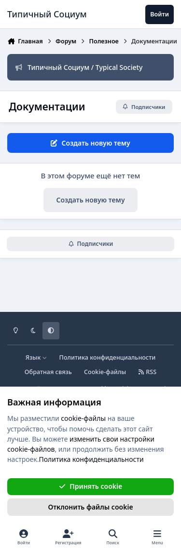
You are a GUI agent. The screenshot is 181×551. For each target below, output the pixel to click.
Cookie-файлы (105, 372)
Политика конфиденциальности (107, 357)
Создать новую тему (90, 199)
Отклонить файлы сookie (90, 506)
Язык (36, 357)
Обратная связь (48, 372)
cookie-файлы (83, 418)
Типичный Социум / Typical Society (78, 67)
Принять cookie (90, 486)
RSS (147, 372)
